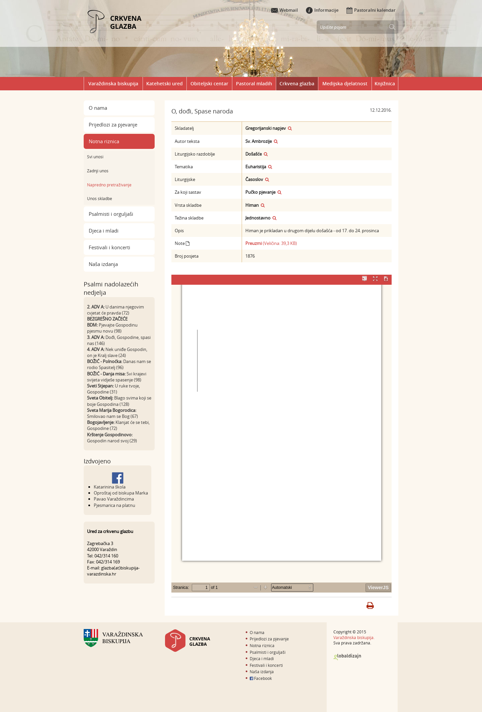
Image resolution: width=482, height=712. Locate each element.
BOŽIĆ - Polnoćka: (104, 361)
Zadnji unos (97, 170)
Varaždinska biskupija (113, 83)
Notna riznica (104, 141)
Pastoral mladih (254, 83)
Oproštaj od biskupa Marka (121, 493)
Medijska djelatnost (345, 83)
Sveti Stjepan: (100, 386)
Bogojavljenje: (100, 422)
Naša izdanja (103, 264)
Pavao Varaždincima (114, 499)
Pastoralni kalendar (371, 10)
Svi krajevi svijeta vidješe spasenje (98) (116, 377)
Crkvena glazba (296, 83)
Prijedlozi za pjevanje (113, 124)
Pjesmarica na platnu (114, 505)
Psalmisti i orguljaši (111, 213)
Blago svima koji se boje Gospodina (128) (119, 401)
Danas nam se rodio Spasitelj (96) (119, 364)
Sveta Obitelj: (100, 398)
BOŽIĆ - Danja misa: (106, 374)
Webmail (284, 10)
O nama (98, 107)
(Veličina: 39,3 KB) (271, 243)
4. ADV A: (95, 349)
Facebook (261, 678)
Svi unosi (95, 156)
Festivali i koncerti (109, 247)
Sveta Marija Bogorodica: (111, 410)
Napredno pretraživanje (109, 184)
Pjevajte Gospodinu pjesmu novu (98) (112, 328)
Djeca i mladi (103, 230)
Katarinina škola (110, 487)
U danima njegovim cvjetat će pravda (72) (115, 310)
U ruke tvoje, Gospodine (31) (113, 389)
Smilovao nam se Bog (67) (112, 416)
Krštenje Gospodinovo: (110, 435)
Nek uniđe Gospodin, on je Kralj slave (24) (117, 352)
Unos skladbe (99, 198)
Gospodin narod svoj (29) (112, 441)
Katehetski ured (164, 83)
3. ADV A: (95, 337)
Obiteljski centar (209, 83)
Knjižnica (385, 83)
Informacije (322, 10)
